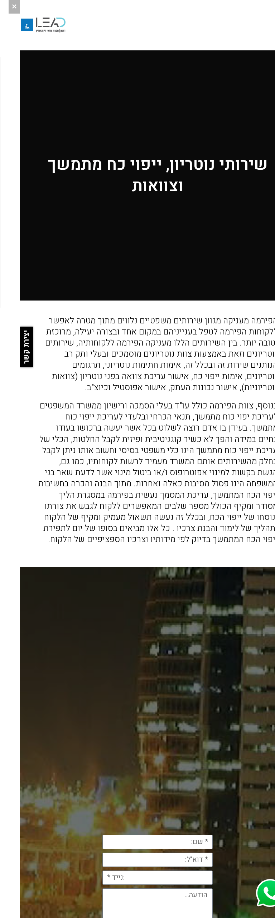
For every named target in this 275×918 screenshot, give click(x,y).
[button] (261, 25)
